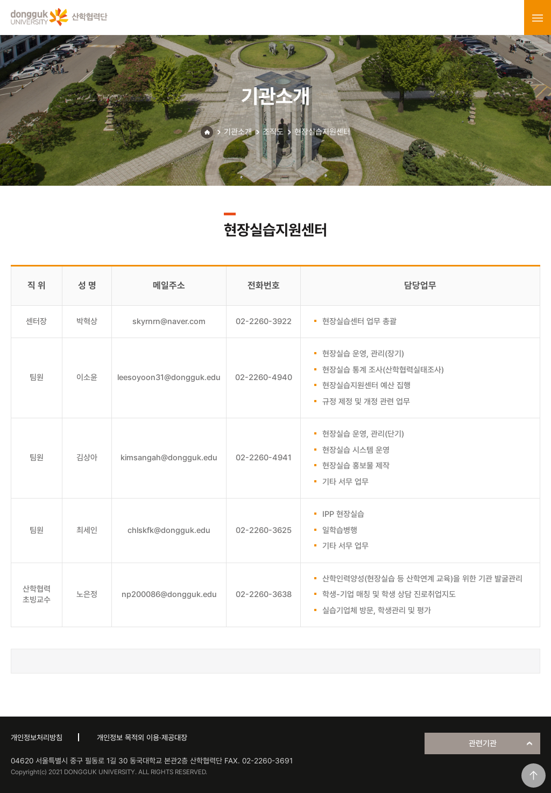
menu (537, 17)
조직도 (273, 132)
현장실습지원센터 (322, 132)
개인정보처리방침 (36, 737)
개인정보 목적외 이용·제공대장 (142, 737)
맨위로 (533, 775)
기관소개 (238, 132)
